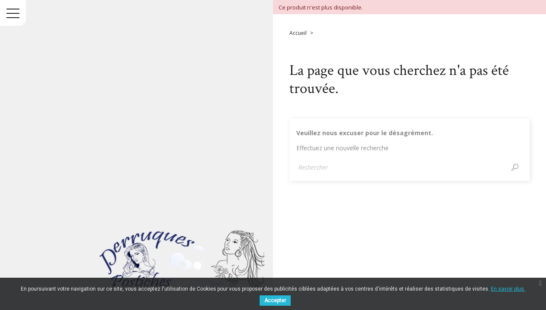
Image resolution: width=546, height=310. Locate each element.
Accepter (275, 301)
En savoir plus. (508, 289)
